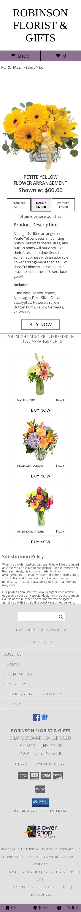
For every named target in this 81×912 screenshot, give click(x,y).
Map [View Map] (40, 908)
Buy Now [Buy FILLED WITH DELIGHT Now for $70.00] (40, 476)
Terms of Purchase (53, 887)
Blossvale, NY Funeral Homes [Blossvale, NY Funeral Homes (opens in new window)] (26, 849)
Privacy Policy (21, 887)
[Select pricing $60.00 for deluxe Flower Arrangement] (41, 205)
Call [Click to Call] (13, 908)
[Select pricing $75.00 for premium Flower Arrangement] (63, 205)
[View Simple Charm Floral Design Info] (40, 375)
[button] (40, 802)
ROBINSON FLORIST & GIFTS (40, 25)
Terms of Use (40, 894)
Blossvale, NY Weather (20, 872)
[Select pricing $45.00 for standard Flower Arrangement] (18, 205)
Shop (20, 55)
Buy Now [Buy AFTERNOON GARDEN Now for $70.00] (40, 542)
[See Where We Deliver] (40, 642)
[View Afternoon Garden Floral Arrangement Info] (40, 507)
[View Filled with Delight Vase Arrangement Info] (40, 441)
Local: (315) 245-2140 (40, 753)
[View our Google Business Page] (44, 719)
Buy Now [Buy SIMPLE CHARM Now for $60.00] (40, 410)
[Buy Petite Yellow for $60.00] (40, 324)
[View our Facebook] (36, 719)
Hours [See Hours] (67, 908)
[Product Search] (41, 617)
